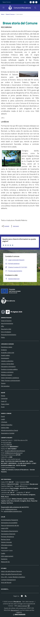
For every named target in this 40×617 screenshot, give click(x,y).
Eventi (3, 416)
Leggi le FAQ (4, 528)
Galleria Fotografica (6, 425)
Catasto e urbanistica (7, 361)
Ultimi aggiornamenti (7, 556)
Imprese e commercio (7, 372)
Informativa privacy (6, 545)
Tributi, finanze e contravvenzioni (10, 380)
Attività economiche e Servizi (9, 430)
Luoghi (3, 419)
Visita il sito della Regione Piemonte (11, 571)
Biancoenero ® (15, 610)
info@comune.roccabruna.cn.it (13, 453)
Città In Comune (22, 606)
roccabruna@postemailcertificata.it (15, 451)
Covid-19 (3, 401)
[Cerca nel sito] (35, 8)
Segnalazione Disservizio (8, 534)
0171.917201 (7, 442)
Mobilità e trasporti (6, 375)
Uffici (2, 326)
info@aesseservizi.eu (11, 509)
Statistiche (4, 559)
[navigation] (3, 8)
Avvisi (2, 407)
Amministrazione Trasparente (9, 520)
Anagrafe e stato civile (7, 352)
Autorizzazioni (5, 358)
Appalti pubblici (5, 355)
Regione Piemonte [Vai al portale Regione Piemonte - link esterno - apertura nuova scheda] (7, 2)
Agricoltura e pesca (6, 347)
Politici (3, 337)
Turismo (3, 383)
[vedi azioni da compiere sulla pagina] (14, 226)
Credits (3, 553)
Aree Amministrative (7, 323)
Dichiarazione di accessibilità (9, 523)
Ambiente (4, 350)
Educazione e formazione (8, 366)
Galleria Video (5, 428)
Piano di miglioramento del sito (10, 525)
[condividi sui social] (5, 226)
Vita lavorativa (5, 386)
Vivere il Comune (10, 14)
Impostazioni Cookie (7, 550)
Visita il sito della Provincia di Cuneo (11, 574)
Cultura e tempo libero (7, 364)
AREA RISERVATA (19, 614)
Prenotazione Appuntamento (9, 531)
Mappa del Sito (5, 562)
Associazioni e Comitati (7, 433)
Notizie (3, 396)
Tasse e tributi (5, 404)
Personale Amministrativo (8, 335)
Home (2, 14)
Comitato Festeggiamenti (8, 580)
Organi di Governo (6, 321)
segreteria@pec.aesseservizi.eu (13, 511)
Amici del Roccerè (6, 582)
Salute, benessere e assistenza (10, 378)
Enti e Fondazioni (6, 332)
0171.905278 (8, 444)
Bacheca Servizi (5, 539)
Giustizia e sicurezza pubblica (9, 369)
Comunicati (4, 398)
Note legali (4, 548)
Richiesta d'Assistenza (7, 537)
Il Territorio (4, 422)
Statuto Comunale (6, 542)
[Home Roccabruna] (19, 8)
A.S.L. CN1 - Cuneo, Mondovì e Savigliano (13, 577)
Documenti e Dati (6, 329)
